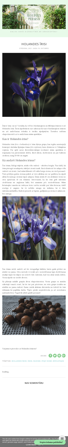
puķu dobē (47, 361)
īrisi (30, 361)
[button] (50, 442)
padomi (37, 361)
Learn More (31, 445)
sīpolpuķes (58, 361)
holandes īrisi (19, 361)
